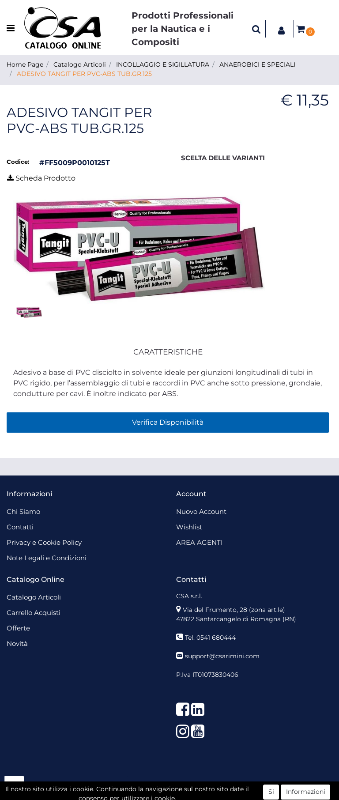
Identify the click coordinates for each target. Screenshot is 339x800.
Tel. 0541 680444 (210, 638)
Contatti (20, 527)
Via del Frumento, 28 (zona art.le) (234, 610)
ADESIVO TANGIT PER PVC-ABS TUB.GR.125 (84, 74)
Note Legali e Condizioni (47, 558)
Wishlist (189, 527)
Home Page (25, 64)
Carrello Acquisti (33, 612)
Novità (17, 643)
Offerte (18, 628)
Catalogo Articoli (79, 64)
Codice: (18, 161)
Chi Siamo (23, 511)
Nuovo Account (201, 511)
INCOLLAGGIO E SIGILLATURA (162, 64)
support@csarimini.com (222, 656)
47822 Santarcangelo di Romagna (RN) (236, 619)
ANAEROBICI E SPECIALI (257, 64)
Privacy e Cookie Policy (44, 542)
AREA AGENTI (199, 542)
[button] (256, 29)
